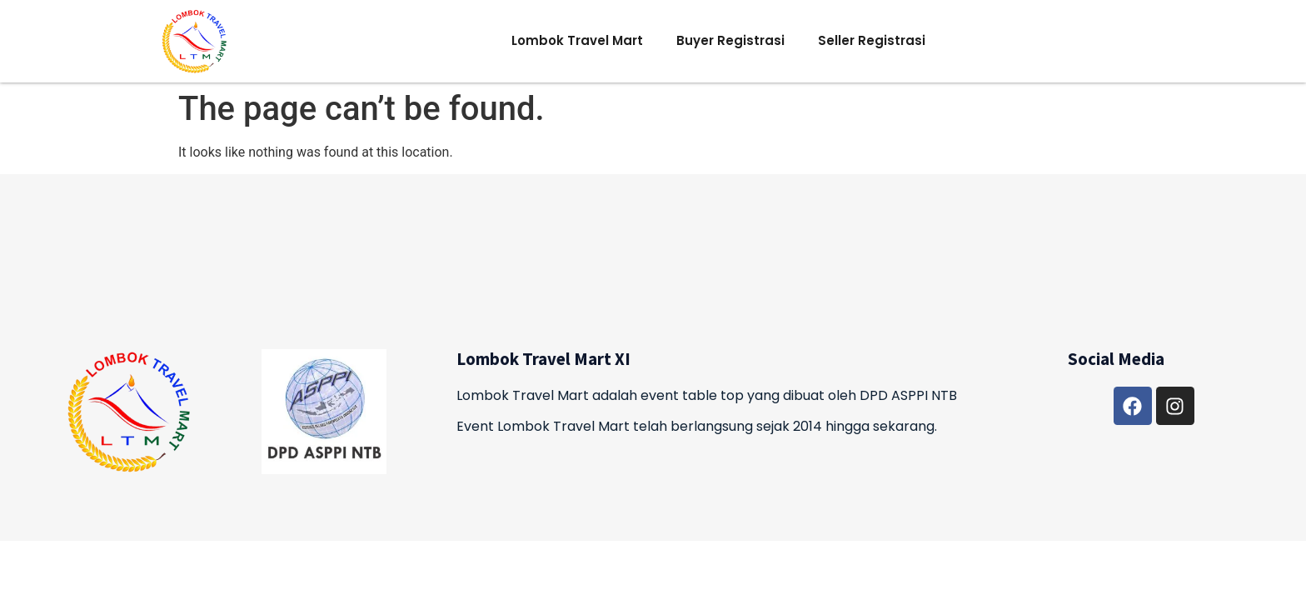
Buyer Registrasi (730, 40)
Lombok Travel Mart (577, 40)
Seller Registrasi (871, 40)
